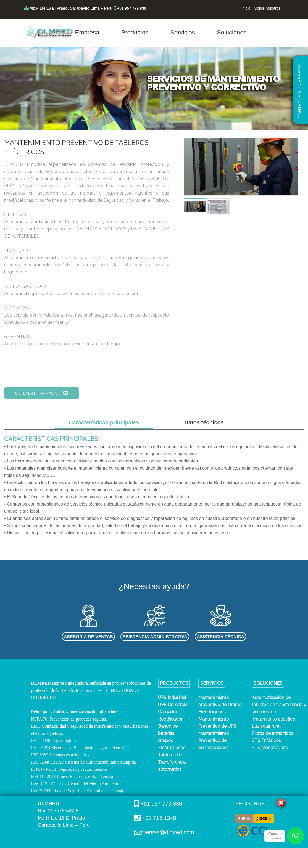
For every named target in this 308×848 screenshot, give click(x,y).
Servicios (182, 32)
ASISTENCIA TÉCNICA (220, 636)
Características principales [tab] (104, 422)
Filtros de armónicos (272, 733)
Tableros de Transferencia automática (172, 762)
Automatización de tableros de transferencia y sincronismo (279, 704)
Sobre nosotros (267, 8)
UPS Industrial (172, 697)
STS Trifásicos (266, 740)
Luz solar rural (266, 726)
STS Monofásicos (270, 747)
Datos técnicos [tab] (204, 422)
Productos (135, 32)
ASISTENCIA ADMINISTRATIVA (154, 636)
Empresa (87, 32)
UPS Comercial (173, 704)
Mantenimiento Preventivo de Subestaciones (213, 740)
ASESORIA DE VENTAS (88, 636)
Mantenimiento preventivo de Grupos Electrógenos (220, 704)
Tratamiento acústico (273, 719)
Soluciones (232, 32)
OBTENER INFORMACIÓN (41, 392)
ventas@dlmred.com (168, 832)
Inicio (246, 8)
